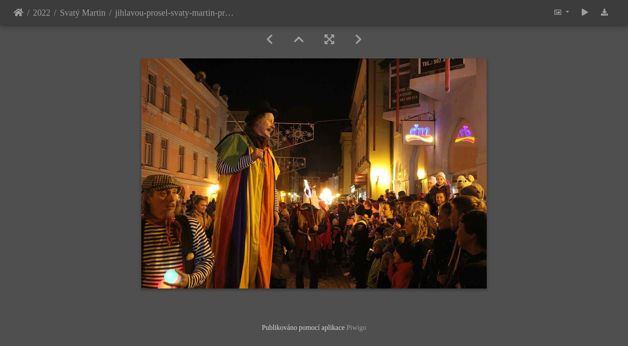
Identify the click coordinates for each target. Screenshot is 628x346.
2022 (42, 12)
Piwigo (356, 327)
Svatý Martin (83, 12)
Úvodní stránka (19, 12)
